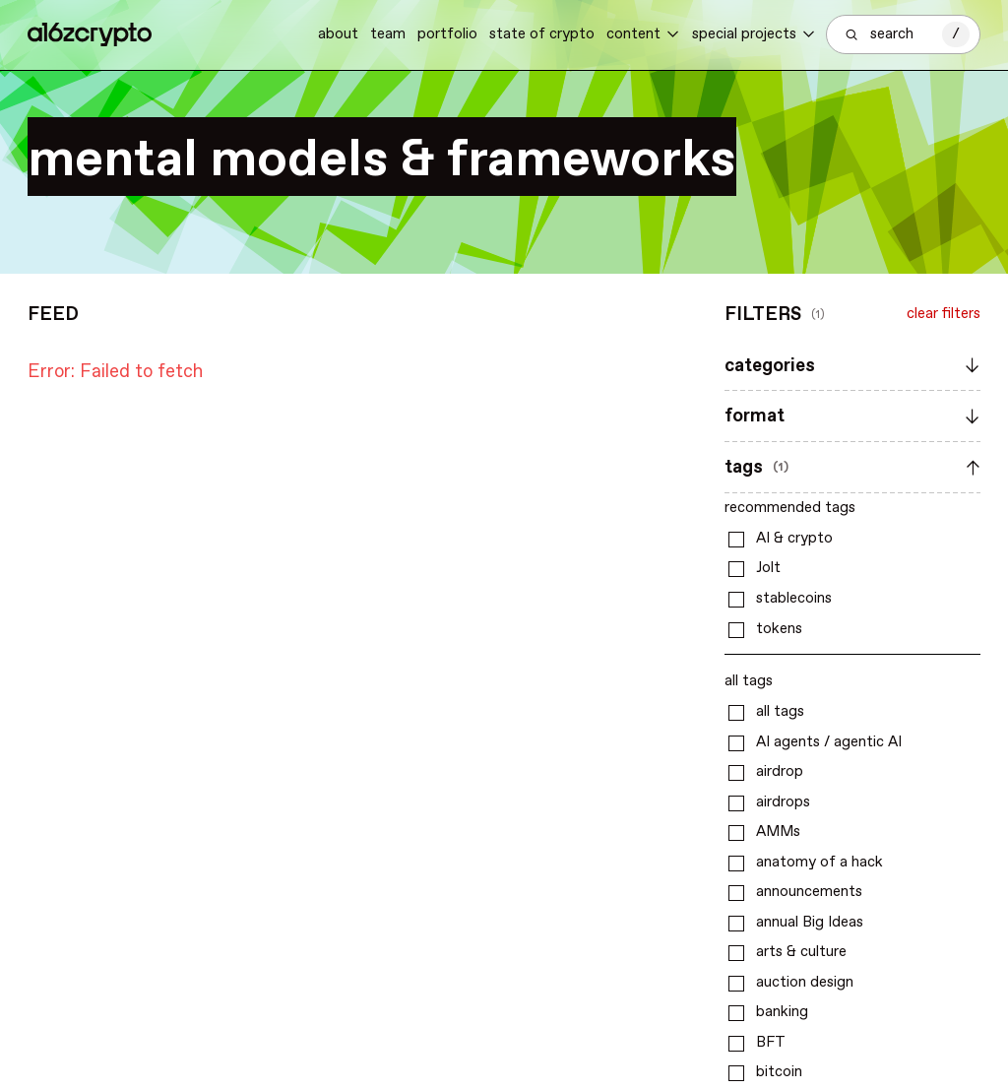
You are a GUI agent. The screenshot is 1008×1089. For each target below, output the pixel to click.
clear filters (943, 314)
